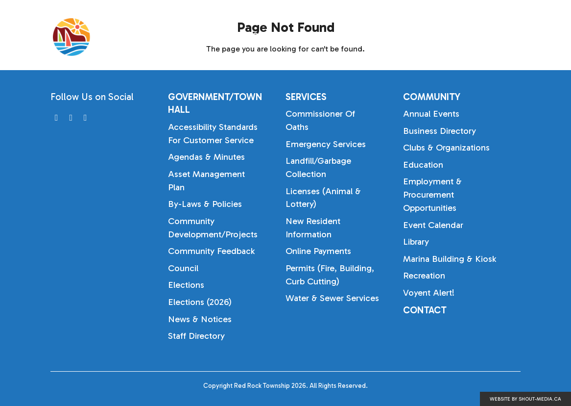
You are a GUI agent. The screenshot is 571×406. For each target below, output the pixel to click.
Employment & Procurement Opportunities (432, 194)
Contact (425, 310)
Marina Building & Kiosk (449, 259)
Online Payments (318, 251)
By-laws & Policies (205, 204)
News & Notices (200, 319)
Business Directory (439, 131)
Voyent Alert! (428, 292)
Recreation (424, 275)
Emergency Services (326, 144)
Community (474, 36)
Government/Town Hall (301, 36)
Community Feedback (211, 251)
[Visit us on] (56, 118)
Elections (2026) (200, 302)
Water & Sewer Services (332, 298)
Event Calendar (433, 225)
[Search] (530, 37)
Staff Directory (196, 335)
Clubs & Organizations (446, 147)
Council (183, 268)
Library (416, 241)
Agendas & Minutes (206, 157)
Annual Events (431, 113)
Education (423, 164)
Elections (186, 284)
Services (400, 36)
